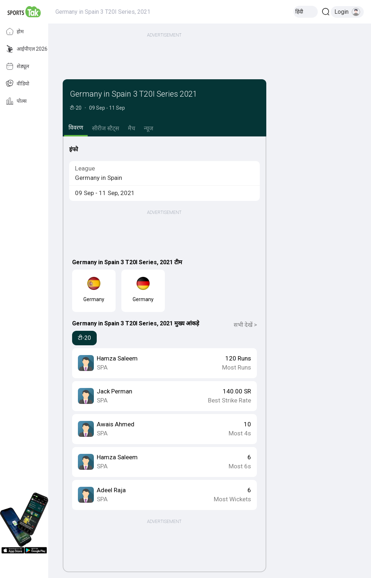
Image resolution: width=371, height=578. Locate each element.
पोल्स (16, 101)
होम (15, 31)
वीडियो (17, 84)
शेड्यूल (17, 66)
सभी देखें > (245, 324)
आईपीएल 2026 (26, 49)
